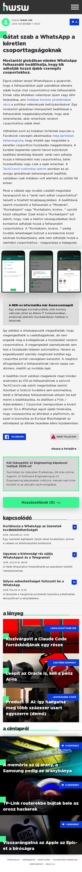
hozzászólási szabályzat (65, 859)
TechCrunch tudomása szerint (24, 168)
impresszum (13, 859)
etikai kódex (44, 859)
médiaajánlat (28, 859)
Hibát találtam (63, 437)
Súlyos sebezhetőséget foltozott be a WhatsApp (33, 583)
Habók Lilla (26, 20)
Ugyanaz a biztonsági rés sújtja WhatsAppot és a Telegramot (28, 555)
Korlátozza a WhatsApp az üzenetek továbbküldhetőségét (32, 528)
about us (50, 864)
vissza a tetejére (64, 449)
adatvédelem (36, 864)
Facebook (14, 437)
